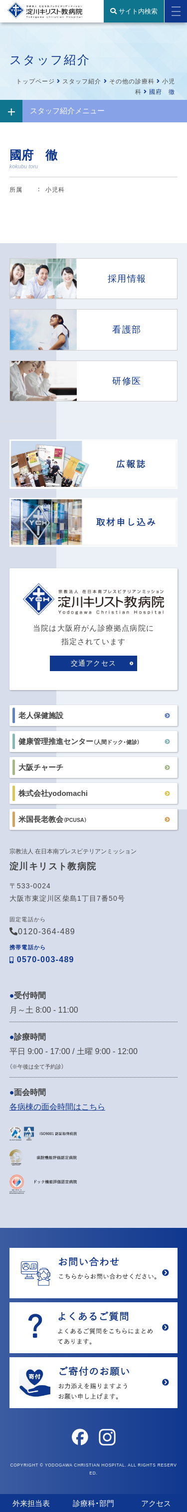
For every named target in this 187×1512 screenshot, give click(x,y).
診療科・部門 (93, 1503)
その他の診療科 (132, 81)
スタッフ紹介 (81, 81)
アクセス (156, 1503)
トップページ (35, 81)
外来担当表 (31, 1503)
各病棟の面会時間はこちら (57, 1107)
